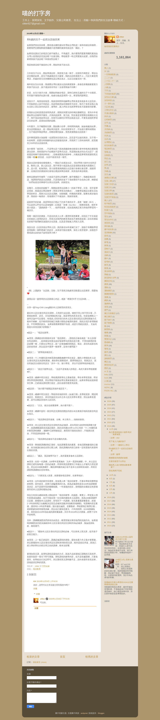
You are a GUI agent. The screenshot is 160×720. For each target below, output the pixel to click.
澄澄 (106, 307)
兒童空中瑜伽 (110, 197)
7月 (111, 482)
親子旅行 (108, 320)
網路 (106, 300)
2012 (109, 519)
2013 (109, 515)
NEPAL (107, 387)
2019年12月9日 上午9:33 (47, 581)
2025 (109, 405)
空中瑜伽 (108, 213)
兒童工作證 (109, 184)
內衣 (106, 116)
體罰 (106, 368)
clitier (42, 599)
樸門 (106, 310)
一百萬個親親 (110, 74)
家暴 (106, 246)
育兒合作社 (109, 220)
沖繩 (106, 171)
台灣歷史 (108, 142)
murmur (107, 384)
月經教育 (108, 133)
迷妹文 (107, 252)
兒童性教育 (109, 194)
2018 (109, 497)
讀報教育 (108, 359)
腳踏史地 (108, 281)
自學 (106, 165)
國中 (106, 258)
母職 (106, 152)
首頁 (62, 656)
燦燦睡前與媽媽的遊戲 (118, 458)
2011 (109, 522)
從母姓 (107, 262)
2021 (109, 419)
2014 (109, 512)
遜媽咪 (107, 304)
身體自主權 (109, 178)
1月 (111, 493)
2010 (109, 526)
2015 (109, 508)
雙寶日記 (108, 339)
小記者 (107, 107)
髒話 (106, 362)
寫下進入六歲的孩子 (117, 441)
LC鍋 (106, 381)
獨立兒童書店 (110, 313)
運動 (106, 287)
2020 (109, 422)
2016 (109, 504)
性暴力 (107, 210)
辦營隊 (107, 329)
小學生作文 (109, 110)
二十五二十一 (110, 81)
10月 (111, 475)
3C (105, 71)
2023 (109, 412)
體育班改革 (109, 365)
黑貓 (106, 275)
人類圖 (107, 84)
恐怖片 (107, 249)
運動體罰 (108, 291)
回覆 (35, 589)
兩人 (106, 68)
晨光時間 (108, 271)
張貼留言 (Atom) (39, 662)
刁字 (106, 91)
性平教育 (108, 204)
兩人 (106, 200)
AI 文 (106, 371)
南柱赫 (107, 226)
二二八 (107, 78)
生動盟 (107, 155)
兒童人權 (108, 181)
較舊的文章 (91, 656)
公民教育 (108, 120)
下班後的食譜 (110, 94)
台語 (106, 139)
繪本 (106, 352)
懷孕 (106, 346)
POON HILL (109, 391)
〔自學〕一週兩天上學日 (119, 445)
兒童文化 (108, 187)
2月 (111, 489)
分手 (106, 123)
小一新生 (108, 104)
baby (106, 375)
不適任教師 (109, 113)
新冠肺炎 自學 (110, 278)
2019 (109, 426)
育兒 (106, 217)
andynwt (84, 713)
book (106, 378)
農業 (106, 284)
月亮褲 (107, 129)
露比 (106, 355)
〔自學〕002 (114, 438)
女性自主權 (109, 97)
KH (34, 581)
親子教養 (108, 323)
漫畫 (106, 297)
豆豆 (106, 174)
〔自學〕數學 (114, 454)
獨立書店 (108, 317)
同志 (106, 158)
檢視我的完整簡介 (111, 46)
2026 (109, 401)
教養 (106, 268)
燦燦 (106, 333)
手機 (106, 126)
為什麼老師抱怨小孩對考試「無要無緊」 (120, 433)
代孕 (106, 136)
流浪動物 (108, 233)
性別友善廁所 (110, 207)
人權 (106, 87)
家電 (106, 242)
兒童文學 (108, 191)
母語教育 (37, 569)
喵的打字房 (36, 13)
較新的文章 (33, 656)
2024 (109, 408)
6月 (111, 486)
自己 (106, 162)
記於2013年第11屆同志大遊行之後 (124, 538)
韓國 (106, 336)
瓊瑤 (106, 349)
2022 (109, 415)
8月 (111, 479)
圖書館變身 (109, 294)
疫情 (106, 236)
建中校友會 (109, 229)
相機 (106, 239)
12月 (111, 429)
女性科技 (108, 100)
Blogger (101, 713)
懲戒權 (107, 342)
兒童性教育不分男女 (117, 461)
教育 (106, 265)
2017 (109, 501)
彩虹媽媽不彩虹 (115, 471)
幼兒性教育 (109, 146)
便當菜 (107, 223)
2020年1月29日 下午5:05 (59, 599)
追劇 (106, 255)
